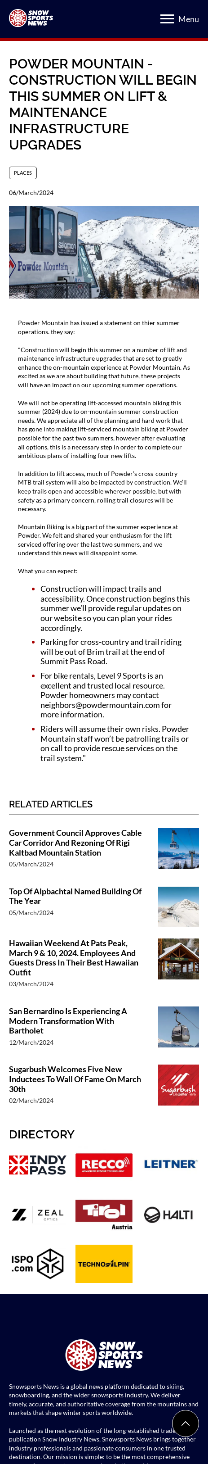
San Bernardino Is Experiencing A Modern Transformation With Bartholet (68, 1020)
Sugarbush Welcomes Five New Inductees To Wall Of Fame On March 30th (75, 1079)
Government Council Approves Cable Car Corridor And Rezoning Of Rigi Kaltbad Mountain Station (75, 842)
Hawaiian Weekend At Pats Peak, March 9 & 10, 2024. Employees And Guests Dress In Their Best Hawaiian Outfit (73, 957)
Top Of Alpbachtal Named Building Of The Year (75, 896)
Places (23, 173)
